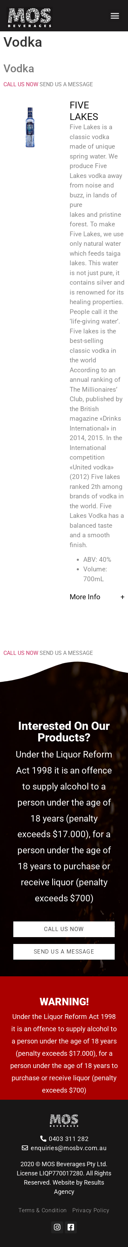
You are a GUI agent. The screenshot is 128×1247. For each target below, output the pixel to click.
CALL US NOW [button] (21, 84)
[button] (115, 16)
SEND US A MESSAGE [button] (66, 84)
